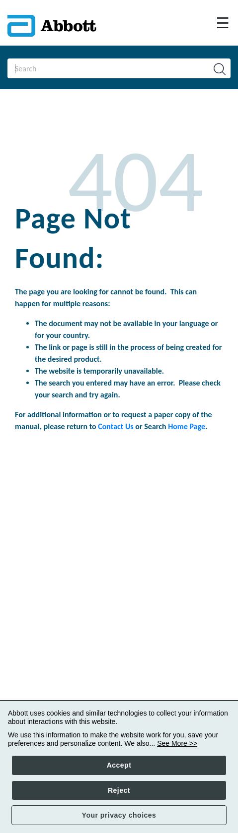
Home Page (186, 426)
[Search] (102, 68)
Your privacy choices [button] (119, 815)
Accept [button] (119, 765)
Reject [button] (119, 790)
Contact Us (115, 426)
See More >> (177, 743)
